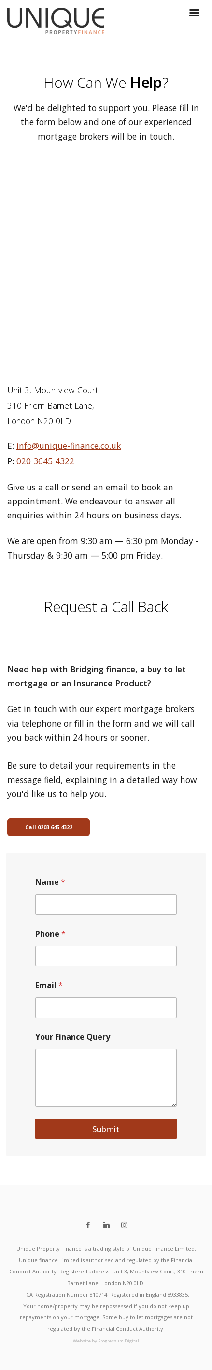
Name (50, 882)
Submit (106, 1128)
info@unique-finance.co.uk (68, 445)
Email (49, 985)
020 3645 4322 (45, 461)
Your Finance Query (72, 1037)
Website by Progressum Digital (106, 1341)
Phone (50, 933)
